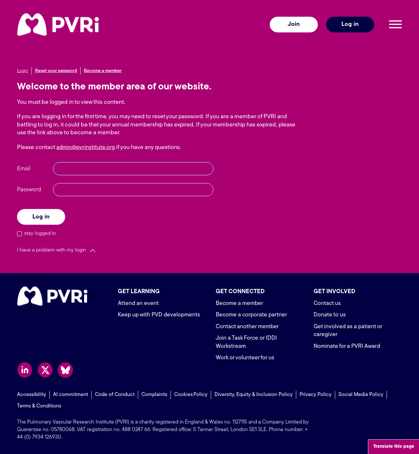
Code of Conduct (115, 394)
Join (294, 24)
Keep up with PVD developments (159, 315)
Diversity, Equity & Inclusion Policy (253, 394)
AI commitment (70, 394)
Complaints (154, 394)
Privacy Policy (316, 394)
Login (22, 70)
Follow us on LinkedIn (24, 370)
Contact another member (248, 327)
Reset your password (56, 70)
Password (29, 190)
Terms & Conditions (39, 405)
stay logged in (40, 233)
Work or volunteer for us (245, 358)
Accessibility (31, 394)
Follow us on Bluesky (65, 370)
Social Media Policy (360, 394)
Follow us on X (45, 370)
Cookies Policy (191, 394)
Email (23, 169)
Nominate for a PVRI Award (348, 346)
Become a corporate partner (252, 315)
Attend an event (138, 303)
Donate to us (330, 315)
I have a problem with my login (51, 250)
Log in (350, 24)
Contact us (327, 303)
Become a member (103, 70)
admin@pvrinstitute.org (86, 147)
